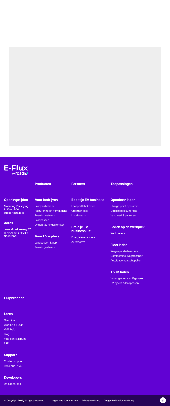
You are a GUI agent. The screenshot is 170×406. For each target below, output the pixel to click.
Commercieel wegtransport (127, 255)
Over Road (10, 320)
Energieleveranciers (83, 237)
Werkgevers (118, 233)
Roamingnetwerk (45, 215)
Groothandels (79, 210)
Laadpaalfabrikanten (83, 206)
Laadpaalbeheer (44, 206)
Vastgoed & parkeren (123, 215)
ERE (6, 343)
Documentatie (12, 383)
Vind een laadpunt (15, 338)
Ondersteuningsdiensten (50, 224)
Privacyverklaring (91, 400)
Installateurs (78, 215)
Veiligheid (9, 329)
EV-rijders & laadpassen (125, 283)
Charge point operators (124, 206)
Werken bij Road (13, 324)
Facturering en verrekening (51, 210)
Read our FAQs (13, 366)
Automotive (78, 242)
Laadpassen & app (46, 242)
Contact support (14, 361)
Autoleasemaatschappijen (126, 260)
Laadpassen (42, 220)
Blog (6, 334)
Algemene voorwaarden (65, 400)
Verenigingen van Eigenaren (127, 278)
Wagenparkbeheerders (124, 251)
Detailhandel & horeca (124, 210)
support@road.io (14, 212)
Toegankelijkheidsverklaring (119, 400)
